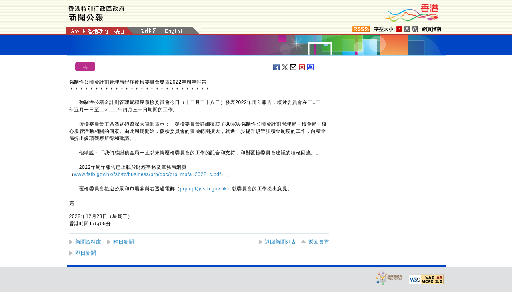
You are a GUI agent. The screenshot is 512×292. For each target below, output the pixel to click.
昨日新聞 (123, 242)
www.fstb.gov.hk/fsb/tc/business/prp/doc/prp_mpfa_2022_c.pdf (147, 174)
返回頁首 (318, 242)
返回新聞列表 (280, 242)
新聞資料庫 (88, 242)
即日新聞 (85, 253)
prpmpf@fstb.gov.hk (203, 189)
